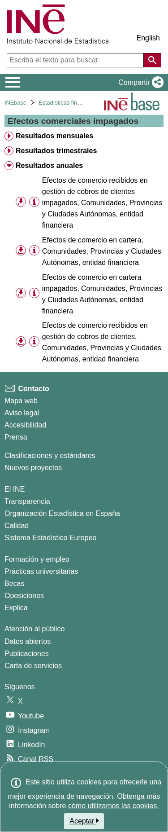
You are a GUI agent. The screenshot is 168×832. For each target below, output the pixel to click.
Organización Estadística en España (62, 513)
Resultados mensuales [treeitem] (54, 136)
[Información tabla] (34, 202)
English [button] (148, 38)
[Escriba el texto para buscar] (76, 60)
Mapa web (21, 401)
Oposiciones (24, 595)
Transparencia (27, 501)
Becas (14, 583)
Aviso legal (21, 413)
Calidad (16, 525)
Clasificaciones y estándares (49, 455)
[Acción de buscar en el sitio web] (152, 60)
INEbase (15, 102)
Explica (16, 608)
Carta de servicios (33, 665)
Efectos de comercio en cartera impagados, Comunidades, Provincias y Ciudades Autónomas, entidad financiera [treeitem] (102, 294)
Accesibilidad (25, 425)
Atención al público (34, 629)
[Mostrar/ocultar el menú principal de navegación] (12, 83)
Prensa (15, 437)
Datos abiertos (27, 641)
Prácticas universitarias (41, 571)
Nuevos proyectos (33, 467)
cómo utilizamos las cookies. (113, 806)
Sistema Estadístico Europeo (50, 537)
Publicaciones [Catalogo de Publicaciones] (26, 653)
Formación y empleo (36, 559)
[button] (139, 83)
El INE (14, 489)
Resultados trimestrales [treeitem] (56, 150)
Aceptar (84, 821)
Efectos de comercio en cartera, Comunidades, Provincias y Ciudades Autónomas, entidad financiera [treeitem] (101, 251)
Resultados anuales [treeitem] (49, 165)
